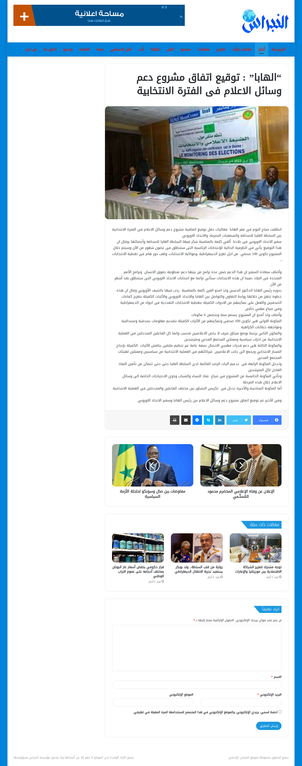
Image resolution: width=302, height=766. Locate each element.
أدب (141, 49)
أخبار (261, 49)
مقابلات (203, 49)
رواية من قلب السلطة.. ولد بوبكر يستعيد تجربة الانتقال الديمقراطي (199, 569)
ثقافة (155, 49)
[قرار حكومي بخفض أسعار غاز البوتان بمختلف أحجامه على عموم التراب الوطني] (138, 548)
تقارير (220, 49)
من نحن (31, 49)
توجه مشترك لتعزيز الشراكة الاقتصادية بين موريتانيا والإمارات (258, 569)
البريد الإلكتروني (269, 694)
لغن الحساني (121, 49)
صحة (100, 49)
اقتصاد (84, 49)
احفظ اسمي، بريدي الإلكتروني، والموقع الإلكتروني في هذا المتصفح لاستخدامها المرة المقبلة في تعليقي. (205, 712)
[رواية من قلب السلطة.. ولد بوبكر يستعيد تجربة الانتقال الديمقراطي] (197, 548)
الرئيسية (279, 49)
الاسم (276, 677)
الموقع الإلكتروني (181, 694)
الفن (170, 49)
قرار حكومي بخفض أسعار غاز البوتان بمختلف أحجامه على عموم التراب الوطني (138, 571)
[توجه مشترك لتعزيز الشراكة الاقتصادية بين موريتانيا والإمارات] (256, 548)
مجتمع (186, 49)
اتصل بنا (50, 49)
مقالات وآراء (242, 49)
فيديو (67, 49)
